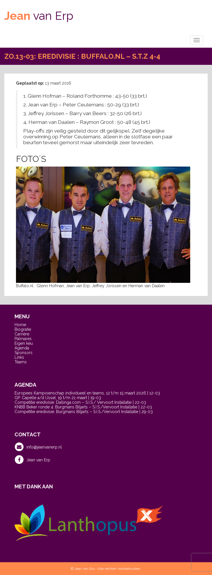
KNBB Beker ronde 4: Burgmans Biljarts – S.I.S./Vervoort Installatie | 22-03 (83, 407)
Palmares (23, 338)
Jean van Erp (32, 459)
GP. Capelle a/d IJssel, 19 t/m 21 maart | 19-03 (58, 397)
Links (19, 357)
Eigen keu (24, 343)
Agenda (22, 348)
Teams (21, 362)
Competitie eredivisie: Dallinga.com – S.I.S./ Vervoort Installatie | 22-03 (80, 402)
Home (20, 324)
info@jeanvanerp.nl (38, 446)
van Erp (38, 15)
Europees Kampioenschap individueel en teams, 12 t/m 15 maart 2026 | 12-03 (87, 393)
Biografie (23, 329)
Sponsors (24, 352)
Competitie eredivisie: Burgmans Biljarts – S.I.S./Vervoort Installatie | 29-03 (84, 411)
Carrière (22, 334)
